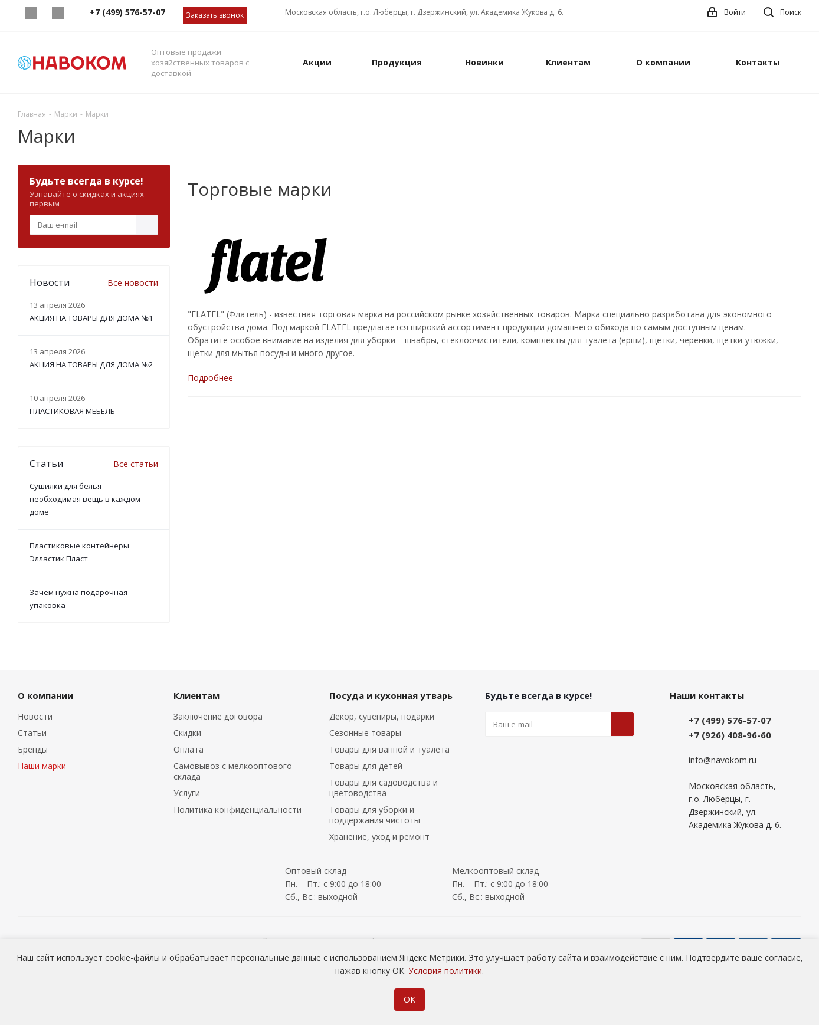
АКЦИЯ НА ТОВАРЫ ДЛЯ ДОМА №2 (91, 364)
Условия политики (445, 970)
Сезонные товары (365, 732)
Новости (35, 716)
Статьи (32, 732)
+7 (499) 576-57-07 (730, 720)
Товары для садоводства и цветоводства (383, 788)
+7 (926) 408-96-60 (730, 735)
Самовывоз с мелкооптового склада (232, 771)
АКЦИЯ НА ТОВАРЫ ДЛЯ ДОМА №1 (91, 318)
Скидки (187, 732)
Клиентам (196, 695)
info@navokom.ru (722, 760)
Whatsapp (31, 13)
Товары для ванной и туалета (389, 749)
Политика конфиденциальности (237, 809)
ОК (409, 999)
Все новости (132, 282)
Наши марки (42, 765)
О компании (45, 695)
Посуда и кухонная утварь (391, 695)
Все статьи (135, 463)
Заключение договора (218, 716)
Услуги (186, 793)
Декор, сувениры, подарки (381, 716)
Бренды (33, 749)
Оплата (188, 749)
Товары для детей (365, 765)
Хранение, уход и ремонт (379, 836)
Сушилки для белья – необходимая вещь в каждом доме (85, 499)
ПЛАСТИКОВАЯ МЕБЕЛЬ (72, 411)
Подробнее (210, 377)
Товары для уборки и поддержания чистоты (374, 815)
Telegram (57, 13)
